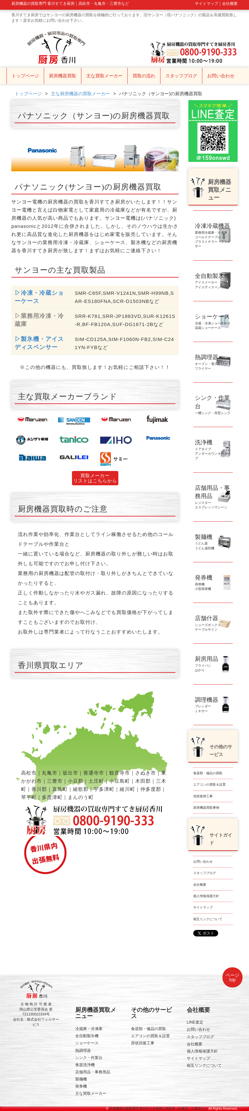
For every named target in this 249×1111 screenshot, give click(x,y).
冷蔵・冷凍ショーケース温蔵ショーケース (213, 323)
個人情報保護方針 (206, 896)
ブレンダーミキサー (206, 706)
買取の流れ (144, 75)
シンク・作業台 (88, 1057)
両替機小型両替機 (203, 584)
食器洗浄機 (85, 1065)
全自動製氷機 (87, 1036)
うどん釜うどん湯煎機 (204, 543)
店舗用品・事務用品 (92, 1072)
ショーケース (87, 1043)
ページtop (232, 977)
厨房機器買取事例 (206, 807)
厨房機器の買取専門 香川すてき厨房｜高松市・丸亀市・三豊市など (158, 1108)
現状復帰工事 (203, 796)
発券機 (81, 1086)
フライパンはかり (206, 665)
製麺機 (81, 1079)
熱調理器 (83, 1050)
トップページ (25, 75)
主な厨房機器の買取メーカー (80, 93)
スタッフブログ (181, 75)
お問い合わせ (220, 75)
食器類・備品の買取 (207, 773)
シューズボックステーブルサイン (208, 624)
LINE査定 (195, 1022)
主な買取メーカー (104, 75)
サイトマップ (203, 907)
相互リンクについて (207, 919)
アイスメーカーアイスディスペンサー (212, 282)
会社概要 (199, 884)
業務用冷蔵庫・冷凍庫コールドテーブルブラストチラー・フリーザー (213, 236)
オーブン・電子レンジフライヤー (211, 363)
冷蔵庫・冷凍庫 (88, 1028)
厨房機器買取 (62, 75)
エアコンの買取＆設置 (209, 784)
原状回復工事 (142, 1043)
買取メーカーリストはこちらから (95, 478)
